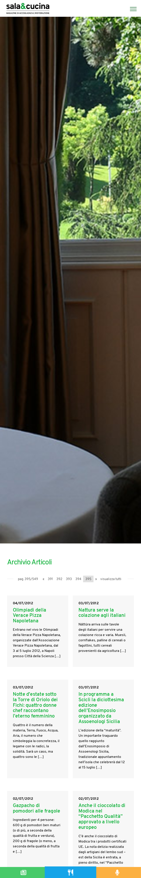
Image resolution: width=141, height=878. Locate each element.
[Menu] (131, 9)
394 (78, 579)
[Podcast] (117, 872)
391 (50, 579)
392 (59, 579)
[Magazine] (23, 872)
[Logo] (28, 9)
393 (69, 579)
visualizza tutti (110, 579)
